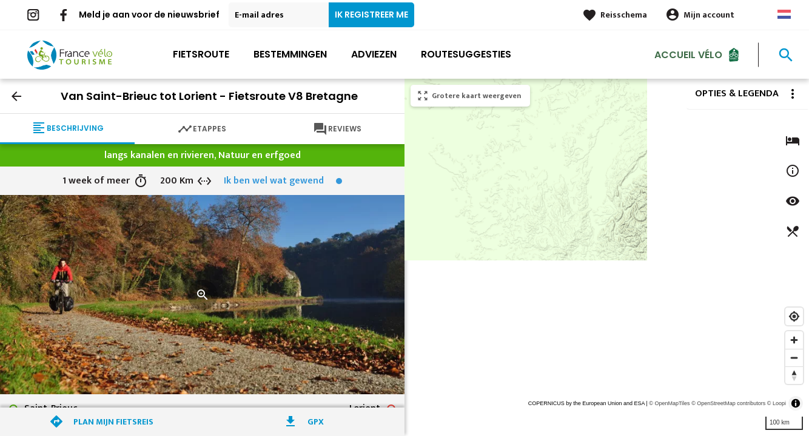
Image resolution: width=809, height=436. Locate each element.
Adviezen (374, 54)
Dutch (784, 14)
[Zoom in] (794, 340)
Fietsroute (201, 54)
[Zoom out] (794, 357)
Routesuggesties (466, 54)
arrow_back (16, 96)
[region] (606, 257)
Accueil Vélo (688, 54)
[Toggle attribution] (795, 403)
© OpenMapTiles (669, 403)
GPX (315, 422)
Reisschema (623, 15)
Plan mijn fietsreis (113, 422)
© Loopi (776, 403)
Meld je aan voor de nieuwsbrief (149, 14)
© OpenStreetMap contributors (728, 403)
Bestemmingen (290, 54)
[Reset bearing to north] (794, 375)
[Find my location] (794, 316)
